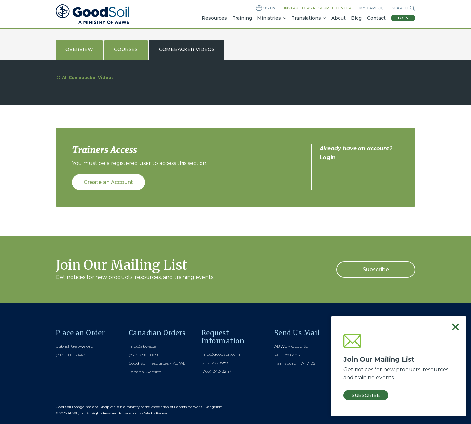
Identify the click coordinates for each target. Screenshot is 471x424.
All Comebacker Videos (84, 77)
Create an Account (108, 182)
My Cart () (371, 8)
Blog (356, 18)
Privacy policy (130, 413)
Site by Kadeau (156, 413)
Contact (376, 18)
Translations (306, 18)
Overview (79, 49)
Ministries (269, 18)
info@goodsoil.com (220, 354)
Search (403, 8)
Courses (126, 49)
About (338, 18)
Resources (214, 18)
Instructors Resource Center (318, 8)
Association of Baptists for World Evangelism (187, 407)
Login (403, 18)
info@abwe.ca (143, 346)
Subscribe (376, 269)
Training (242, 18)
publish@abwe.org (75, 346)
